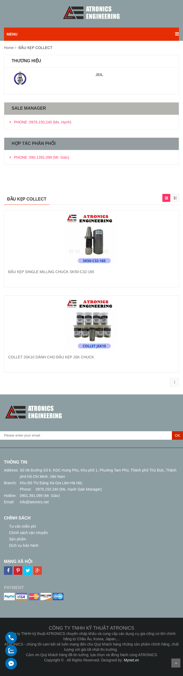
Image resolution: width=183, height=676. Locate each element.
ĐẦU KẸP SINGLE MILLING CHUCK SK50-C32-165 (51, 272)
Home (9, 48)
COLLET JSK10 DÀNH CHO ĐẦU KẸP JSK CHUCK (51, 357)
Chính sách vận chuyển (28, 533)
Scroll (175, 663)
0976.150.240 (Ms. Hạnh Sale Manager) (69, 489)
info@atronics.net (34, 502)
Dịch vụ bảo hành (23, 545)
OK (177, 435)
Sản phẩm (17, 539)
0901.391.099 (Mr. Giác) (40, 495)
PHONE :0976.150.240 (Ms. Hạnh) (42, 122)
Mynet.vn (131, 660)
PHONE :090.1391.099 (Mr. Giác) (41, 157)
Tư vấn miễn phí (22, 526)
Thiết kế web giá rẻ (91, 665)
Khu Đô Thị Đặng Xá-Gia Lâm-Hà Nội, (51, 483)
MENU (12, 34)
